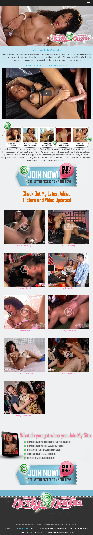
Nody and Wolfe (68, 330)
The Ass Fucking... (25, 245)
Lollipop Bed (24, 330)
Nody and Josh (24, 288)
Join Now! (62, 160)
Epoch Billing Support (39, 532)
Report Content (67, 532)
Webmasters (54, 532)
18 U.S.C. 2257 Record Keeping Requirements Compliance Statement (59, 528)
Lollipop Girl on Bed (24, 373)
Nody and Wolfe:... (68, 373)
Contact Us (23, 532)
